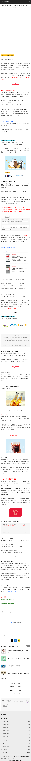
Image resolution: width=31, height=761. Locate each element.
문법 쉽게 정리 (16, 722)
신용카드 (16, 740)
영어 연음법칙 (16, 728)
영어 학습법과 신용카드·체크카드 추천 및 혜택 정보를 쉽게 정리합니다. (13, 702)
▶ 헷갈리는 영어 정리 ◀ (15, 683)
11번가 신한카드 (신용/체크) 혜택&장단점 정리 (18, 658)
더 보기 (28, 646)
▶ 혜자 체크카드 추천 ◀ (15, 694)
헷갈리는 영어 (16, 725)
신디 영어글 (16, 737)
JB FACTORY (19, 760)
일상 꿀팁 (16, 753)
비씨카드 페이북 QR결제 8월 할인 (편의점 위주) (15, 5)
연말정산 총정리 (16, 746)
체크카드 (16, 743)
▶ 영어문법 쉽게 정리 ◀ (15, 686)
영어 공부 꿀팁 (16, 734)
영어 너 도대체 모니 (6, 700)
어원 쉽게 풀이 (16, 731)
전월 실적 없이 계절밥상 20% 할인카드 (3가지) (18, 673)
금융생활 (16, 750)
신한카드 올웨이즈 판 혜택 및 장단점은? (16, 666)
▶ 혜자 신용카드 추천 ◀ (15, 690)
